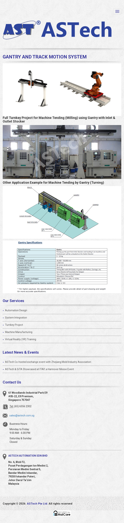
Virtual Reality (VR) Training (20, 339)
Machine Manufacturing (18, 332)
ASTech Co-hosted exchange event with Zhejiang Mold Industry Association (48, 361)
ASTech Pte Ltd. (37, 503)
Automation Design (16, 310)
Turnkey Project (14, 324)
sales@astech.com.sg (21, 415)
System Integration (16, 317)
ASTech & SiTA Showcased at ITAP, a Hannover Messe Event (39, 369)
